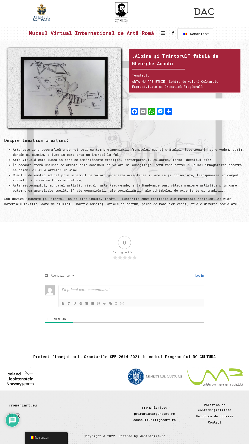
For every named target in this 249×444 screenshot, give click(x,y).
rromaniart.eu (23, 405)
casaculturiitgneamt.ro (154, 420)
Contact (214, 422)
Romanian (195, 34)
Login (198, 275)
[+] (122, 303)
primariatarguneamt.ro (154, 413)
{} (116, 303)
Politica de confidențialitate (214, 407)
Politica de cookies (214, 416)
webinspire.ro (152, 436)
